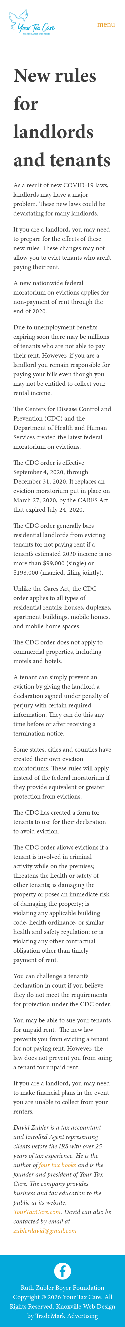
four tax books (57, 1165)
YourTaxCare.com (37, 1211)
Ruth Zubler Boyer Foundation (62, 1287)
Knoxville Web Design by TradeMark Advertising (71, 1311)
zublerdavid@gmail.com (45, 1230)
